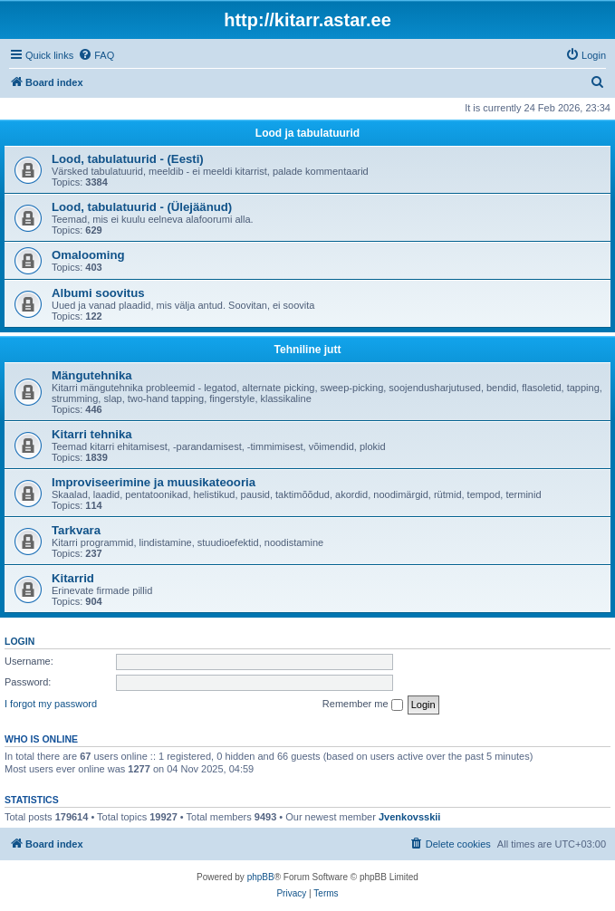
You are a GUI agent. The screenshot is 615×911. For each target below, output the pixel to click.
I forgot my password (51, 703)
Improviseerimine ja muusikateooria (153, 482)
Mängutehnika (92, 375)
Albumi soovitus (98, 293)
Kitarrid (73, 578)
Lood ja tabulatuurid (307, 133)
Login (19, 641)
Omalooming (88, 255)
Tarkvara (76, 530)
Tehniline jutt (307, 349)
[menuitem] (96, 55)
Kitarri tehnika (92, 434)
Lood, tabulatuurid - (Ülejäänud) (142, 207)
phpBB (260, 877)
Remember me (362, 704)
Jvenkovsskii (410, 816)
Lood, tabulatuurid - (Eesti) (128, 159)
